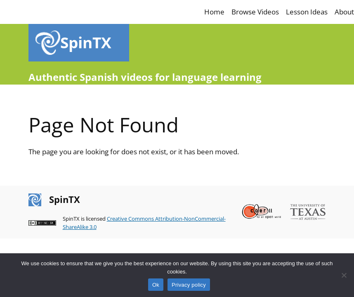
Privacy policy (189, 285)
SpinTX (85, 42)
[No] (344, 275)
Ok (155, 285)
